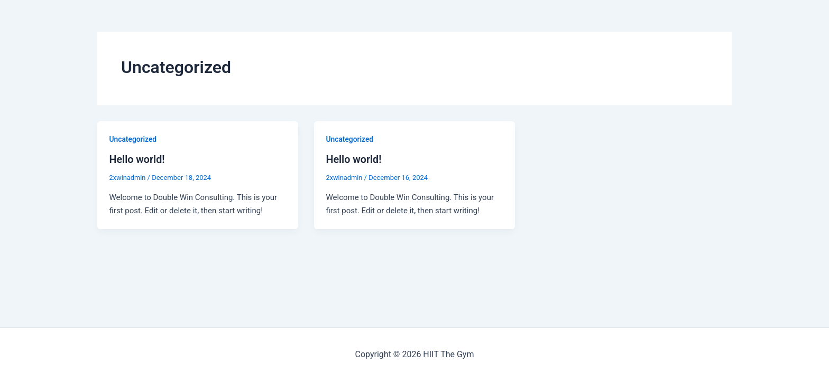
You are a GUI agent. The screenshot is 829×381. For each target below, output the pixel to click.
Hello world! (137, 159)
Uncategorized (133, 139)
